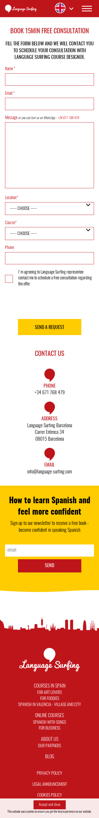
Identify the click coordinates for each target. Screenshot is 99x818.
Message (42, 118)
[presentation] (50, 303)
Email (10, 93)
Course (11, 223)
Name (10, 69)
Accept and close (49, 805)
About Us (49, 739)
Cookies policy (49, 795)
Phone (9, 248)
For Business (49, 728)
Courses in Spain (49, 686)
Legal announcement (49, 784)
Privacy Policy (49, 773)
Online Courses (49, 715)
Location (11, 198)
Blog (49, 757)
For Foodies (49, 699)
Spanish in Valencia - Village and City (49, 705)
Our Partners (49, 746)
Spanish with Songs (49, 722)
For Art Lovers (49, 692)
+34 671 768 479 (68, 118)
